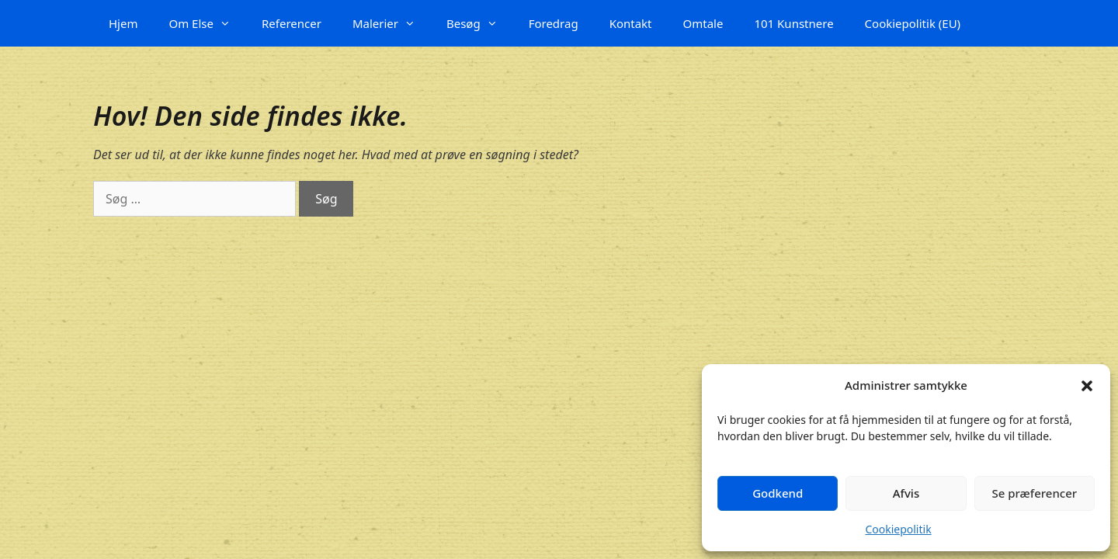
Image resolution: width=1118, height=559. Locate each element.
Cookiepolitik (898, 529)
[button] (1087, 386)
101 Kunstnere (793, 23)
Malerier (391, 23)
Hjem (123, 23)
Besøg (479, 23)
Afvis (906, 493)
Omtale (703, 23)
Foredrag (553, 23)
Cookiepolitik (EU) (913, 23)
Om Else (207, 23)
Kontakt (630, 23)
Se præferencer (1034, 493)
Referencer (291, 23)
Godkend (777, 493)
